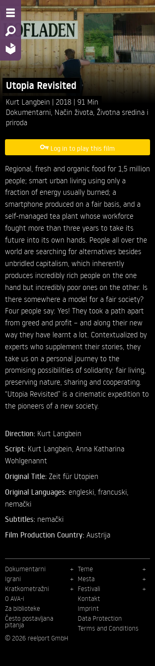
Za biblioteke (22, 608)
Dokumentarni (28, 112)
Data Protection (100, 618)
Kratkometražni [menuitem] (27, 588)
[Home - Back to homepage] (10, 48)
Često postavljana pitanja (29, 621)
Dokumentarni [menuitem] (25, 569)
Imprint (88, 608)
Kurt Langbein (29, 101)
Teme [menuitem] (85, 569)
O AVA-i (14, 598)
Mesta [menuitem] (86, 579)
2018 (65, 101)
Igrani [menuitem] (13, 579)
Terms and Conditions (108, 628)
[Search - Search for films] (10, 31)
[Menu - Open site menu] (10, 13)
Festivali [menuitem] (89, 588)
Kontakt (89, 598)
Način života (74, 112)
